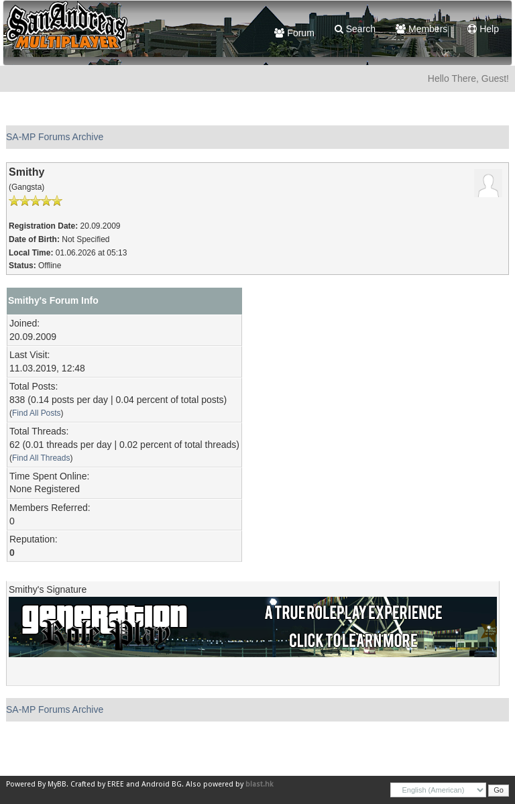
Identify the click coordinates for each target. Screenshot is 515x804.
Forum (294, 32)
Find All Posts (36, 413)
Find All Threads (41, 458)
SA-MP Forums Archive (54, 136)
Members (421, 28)
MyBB (57, 784)
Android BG (161, 784)
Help (483, 28)
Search (355, 28)
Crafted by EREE (97, 784)
